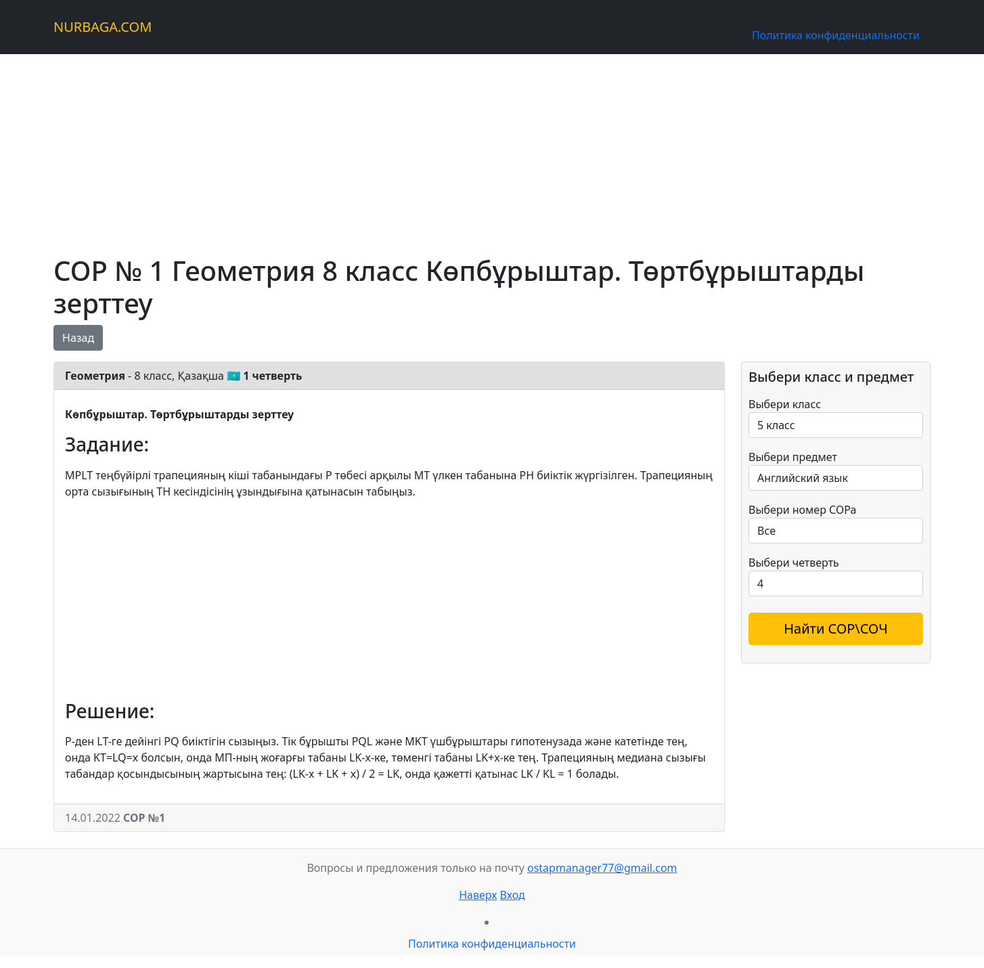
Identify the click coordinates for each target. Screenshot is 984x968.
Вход (512, 894)
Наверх (478, 894)
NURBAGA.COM (102, 27)
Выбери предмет (792, 456)
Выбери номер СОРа (802, 509)
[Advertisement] (459, 149)
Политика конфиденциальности (836, 35)
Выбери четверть (793, 562)
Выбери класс (784, 404)
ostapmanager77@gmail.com (602, 867)
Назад (78, 337)
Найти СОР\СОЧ (836, 628)
